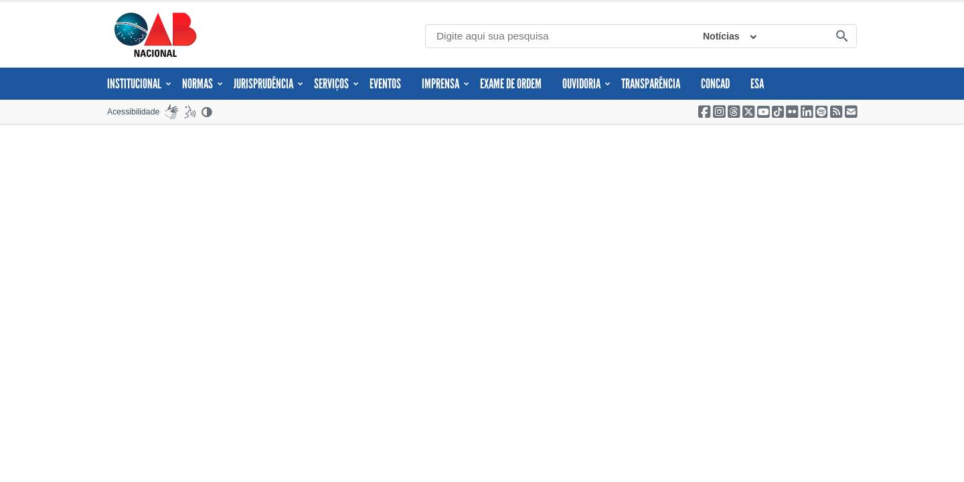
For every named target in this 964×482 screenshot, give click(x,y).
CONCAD (715, 84)
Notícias (721, 36)
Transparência (650, 84)
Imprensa (445, 84)
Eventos (385, 84)
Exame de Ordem (511, 84)
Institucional (139, 84)
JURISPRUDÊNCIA (268, 84)
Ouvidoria (586, 84)
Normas (202, 84)
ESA (757, 84)
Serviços (336, 84)
